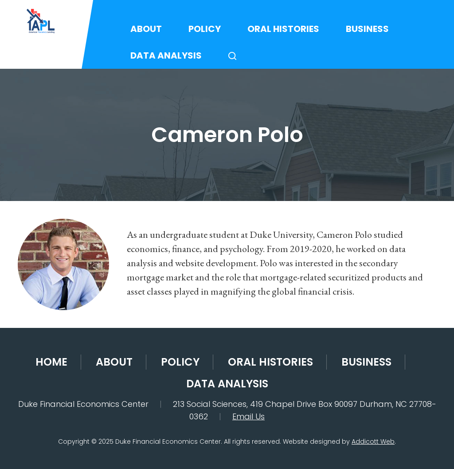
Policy (204, 29)
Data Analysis (166, 55)
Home (51, 362)
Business (367, 29)
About (146, 29)
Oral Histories (283, 29)
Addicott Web (373, 441)
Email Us (248, 416)
